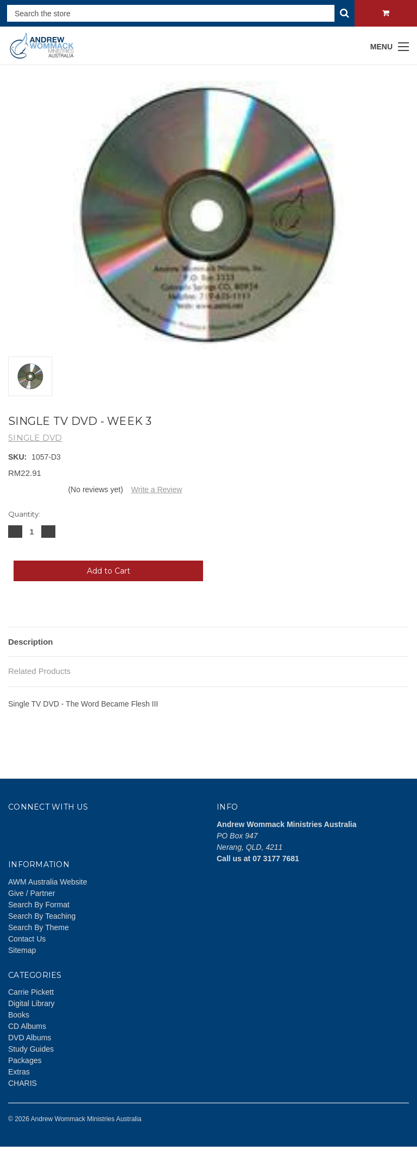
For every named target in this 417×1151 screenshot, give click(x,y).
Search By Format (39, 904)
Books (18, 1014)
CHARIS (22, 1083)
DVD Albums (29, 1037)
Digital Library (31, 1003)
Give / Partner (31, 893)
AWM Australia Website (47, 881)
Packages (24, 1060)
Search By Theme (38, 927)
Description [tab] (30, 641)
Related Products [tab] (39, 671)
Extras (19, 1071)
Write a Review (156, 489)
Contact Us (27, 938)
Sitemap (22, 950)
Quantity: (24, 514)
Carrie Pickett (31, 992)
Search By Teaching (41, 916)
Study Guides (31, 1049)
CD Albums (27, 1026)
